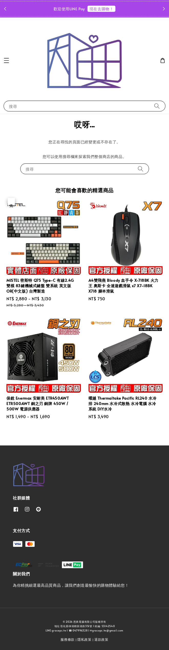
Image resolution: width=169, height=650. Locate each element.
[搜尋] (157, 106)
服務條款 (68, 639)
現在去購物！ (102, 8)
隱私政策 (84, 639)
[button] (6, 60)
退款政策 (101, 639)
